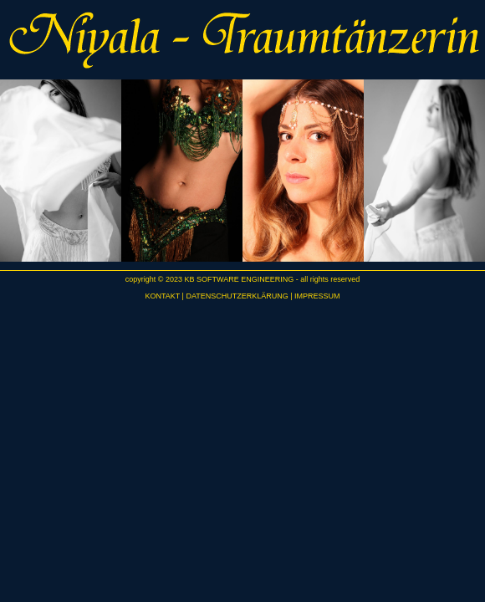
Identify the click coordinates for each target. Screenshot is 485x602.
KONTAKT (162, 296)
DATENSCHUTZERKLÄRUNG (237, 296)
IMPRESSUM (317, 296)
